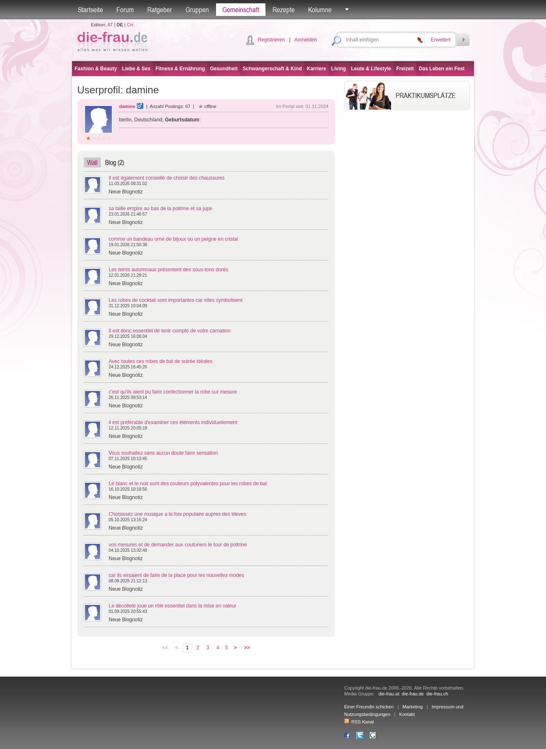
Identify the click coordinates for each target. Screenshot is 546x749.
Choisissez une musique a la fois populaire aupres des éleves (177, 514)
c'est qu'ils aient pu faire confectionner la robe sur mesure (173, 392)
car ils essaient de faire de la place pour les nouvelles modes (177, 575)
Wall (92, 162)
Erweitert (441, 40)
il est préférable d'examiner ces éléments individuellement (173, 422)
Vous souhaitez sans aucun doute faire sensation (163, 453)
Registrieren (271, 40)
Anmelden (305, 40)
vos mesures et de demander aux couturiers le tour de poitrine (178, 545)
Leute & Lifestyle (371, 69)
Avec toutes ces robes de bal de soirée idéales (161, 361)
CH (130, 24)
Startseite (90, 9)
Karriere (316, 69)
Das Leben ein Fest (441, 69)
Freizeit (405, 69)
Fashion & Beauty (96, 69)
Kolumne (320, 9)
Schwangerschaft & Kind (271, 69)
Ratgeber (159, 9)
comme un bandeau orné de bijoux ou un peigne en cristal (173, 239)
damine (127, 106)
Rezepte (284, 9)
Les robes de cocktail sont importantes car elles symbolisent (175, 300)
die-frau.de (413, 693)
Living (338, 69)
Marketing (412, 706)
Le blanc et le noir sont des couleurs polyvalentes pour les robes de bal (188, 483)
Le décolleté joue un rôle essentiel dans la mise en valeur (173, 606)
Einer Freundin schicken (369, 706)
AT (110, 24)
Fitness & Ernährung (180, 69)
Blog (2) (114, 162)
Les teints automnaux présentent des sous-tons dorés (169, 270)
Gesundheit (223, 69)
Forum (125, 9)
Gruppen (197, 9)
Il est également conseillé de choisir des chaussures (167, 178)
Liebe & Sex (136, 69)
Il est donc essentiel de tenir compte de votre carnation (170, 331)
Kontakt (407, 714)
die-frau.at (389, 693)
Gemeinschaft (240, 9)
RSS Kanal (359, 721)
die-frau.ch (437, 693)
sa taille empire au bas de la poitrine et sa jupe (160, 208)
